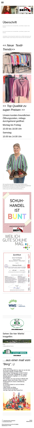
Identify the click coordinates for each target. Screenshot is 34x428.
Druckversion (6, 420)
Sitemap (13, 420)
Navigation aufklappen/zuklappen (17, 2)
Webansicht (29, 421)
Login (30, 420)
